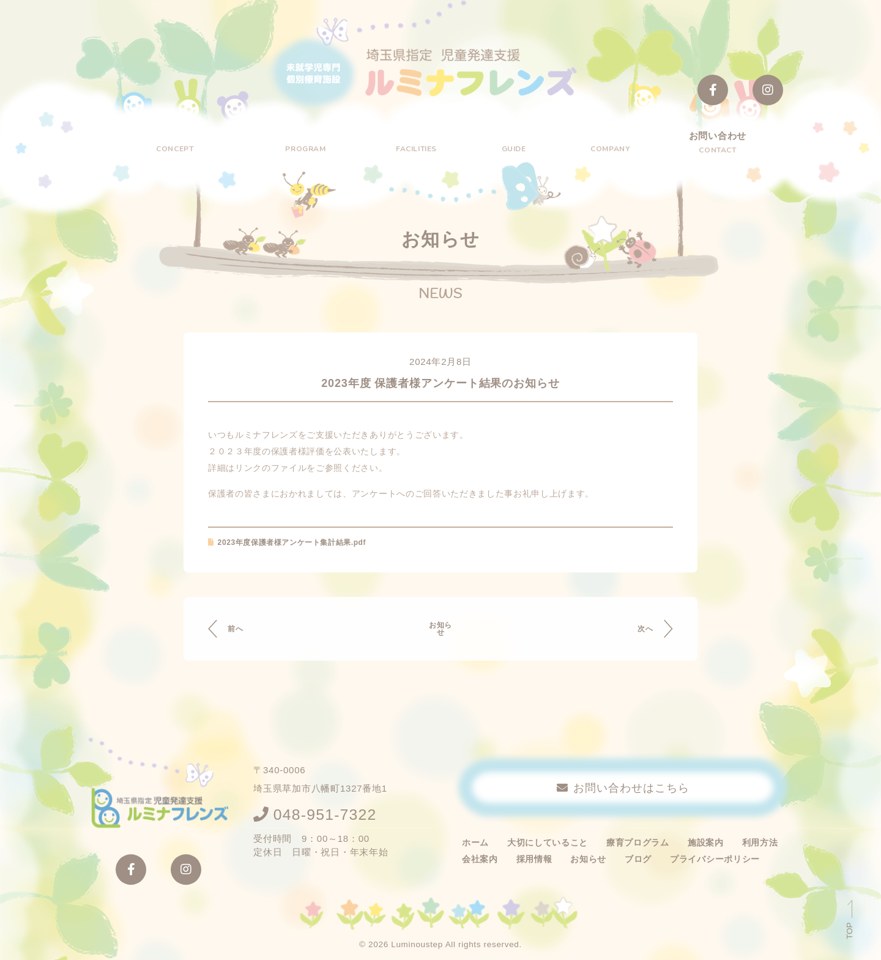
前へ (241, 631)
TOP (850, 930)
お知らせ (441, 631)
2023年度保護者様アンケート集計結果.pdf (299, 545)
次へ (639, 631)
